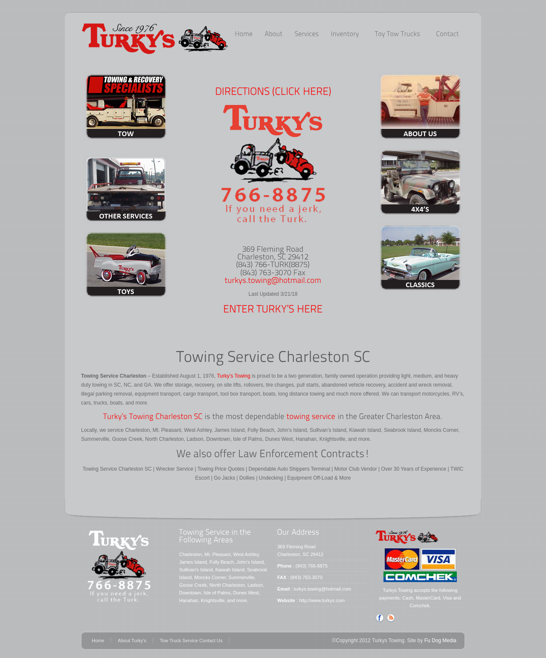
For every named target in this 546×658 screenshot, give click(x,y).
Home (98, 640)
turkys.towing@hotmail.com (322, 588)
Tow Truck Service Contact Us (191, 640)
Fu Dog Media (440, 640)
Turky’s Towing (232, 376)
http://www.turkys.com (322, 600)
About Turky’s (132, 640)
